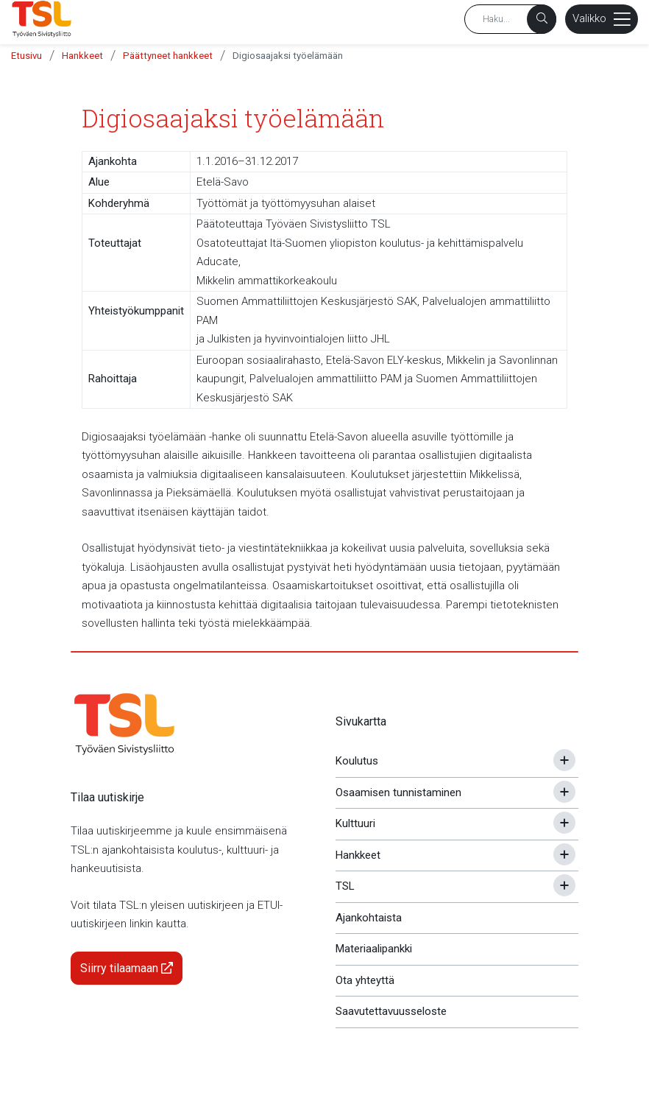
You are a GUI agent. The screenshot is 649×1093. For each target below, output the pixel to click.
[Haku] (541, 19)
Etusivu (26, 55)
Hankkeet (82, 55)
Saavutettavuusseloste (391, 1011)
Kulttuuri (355, 823)
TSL (345, 886)
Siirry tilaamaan (126, 968)
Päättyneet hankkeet (168, 55)
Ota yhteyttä (365, 980)
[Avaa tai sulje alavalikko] (564, 760)
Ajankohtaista (369, 917)
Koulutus (357, 760)
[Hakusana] (510, 19)
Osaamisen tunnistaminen (398, 792)
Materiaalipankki (374, 948)
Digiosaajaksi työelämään (288, 55)
